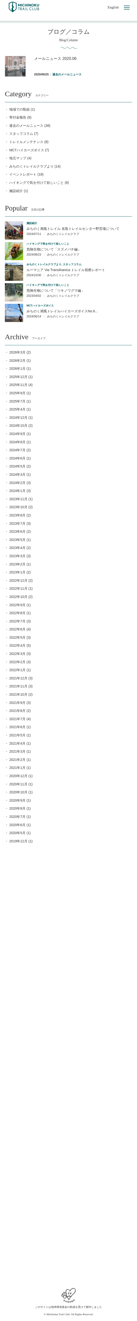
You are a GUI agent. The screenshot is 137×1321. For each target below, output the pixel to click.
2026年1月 (17, 369)
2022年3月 (17, 654)
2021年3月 (17, 751)
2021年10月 (18, 694)
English (113, 7)
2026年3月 (17, 352)
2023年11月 (18, 499)
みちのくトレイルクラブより (31, 166)
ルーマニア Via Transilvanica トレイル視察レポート (66, 270)
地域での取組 (19, 109)
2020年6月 (17, 825)
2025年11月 (18, 385)
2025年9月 (17, 393)
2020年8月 (17, 808)
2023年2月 (17, 564)
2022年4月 (17, 645)
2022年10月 (18, 597)
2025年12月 (18, 377)
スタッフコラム (21, 134)
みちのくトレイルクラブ (63, 234)
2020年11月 (18, 784)
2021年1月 (17, 768)
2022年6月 (17, 629)
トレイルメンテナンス (26, 142)
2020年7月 (17, 817)
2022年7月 (17, 621)
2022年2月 (17, 662)
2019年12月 (18, 841)
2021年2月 (17, 760)
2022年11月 (18, 588)
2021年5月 (17, 735)
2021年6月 (17, 727)
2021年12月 (18, 678)
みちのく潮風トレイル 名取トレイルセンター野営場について (73, 229)
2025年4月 (17, 409)
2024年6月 (17, 458)
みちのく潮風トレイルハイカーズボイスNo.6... (62, 311)
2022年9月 (17, 605)
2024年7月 (17, 450)
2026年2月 (17, 360)
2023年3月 (17, 556)
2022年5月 (17, 637)
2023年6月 (17, 531)
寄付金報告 (17, 117)
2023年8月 (17, 515)
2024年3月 (17, 474)
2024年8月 (17, 442)
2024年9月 (17, 434)
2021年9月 (17, 703)
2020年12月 (18, 776)
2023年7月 (17, 523)
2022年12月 (18, 580)
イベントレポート (23, 174)
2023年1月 (17, 572)
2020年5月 (17, 833)
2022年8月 (17, 613)
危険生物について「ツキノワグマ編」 (55, 290)
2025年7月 (17, 401)
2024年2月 (17, 483)
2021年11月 (18, 686)
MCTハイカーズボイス (26, 150)
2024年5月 (17, 466)
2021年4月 (17, 743)
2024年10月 (18, 425)
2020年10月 (18, 792)
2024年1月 (17, 491)
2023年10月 (18, 507)
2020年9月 (17, 800)
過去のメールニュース (26, 126)
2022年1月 (17, 670)
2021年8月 (17, 711)
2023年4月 (17, 548)
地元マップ (17, 158)
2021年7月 (17, 719)
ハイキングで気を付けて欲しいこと (36, 183)
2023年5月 (17, 540)
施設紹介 (16, 191)
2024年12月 (18, 417)
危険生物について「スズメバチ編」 (54, 249)
